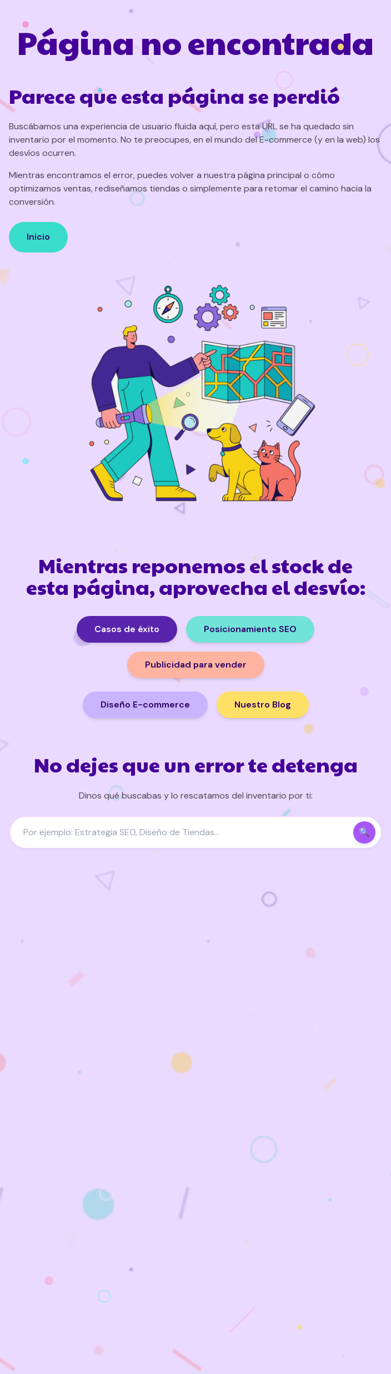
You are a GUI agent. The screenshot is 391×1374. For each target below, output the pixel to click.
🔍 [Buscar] (364, 832)
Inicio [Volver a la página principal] (38, 237)
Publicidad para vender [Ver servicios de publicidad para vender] (196, 664)
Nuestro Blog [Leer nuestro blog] (262, 704)
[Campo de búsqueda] (195, 832)
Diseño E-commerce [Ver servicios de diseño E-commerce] (145, 704)
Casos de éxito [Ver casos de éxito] (126, 629)
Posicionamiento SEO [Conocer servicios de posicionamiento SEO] (250, 629)
